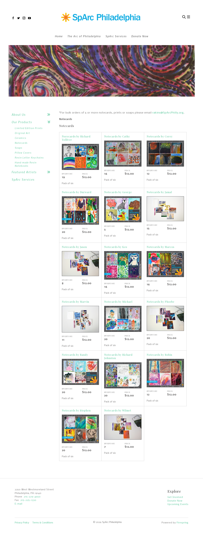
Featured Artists (32, 172)
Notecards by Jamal (159, 192)
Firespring (182, 522)
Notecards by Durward (77, 192)
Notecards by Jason (74, 247)
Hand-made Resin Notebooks (25, 164)
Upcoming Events (177, 504)
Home (59, 36)
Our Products (32, 122)
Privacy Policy (22, 522)
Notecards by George (118, 192)
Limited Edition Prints (29, 128)
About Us (32, 114)
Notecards (21, 142)
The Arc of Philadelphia (84, 36)
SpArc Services (116, 36)
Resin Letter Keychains (29, 157)
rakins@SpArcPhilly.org (168, 112)
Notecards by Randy (75, 354)
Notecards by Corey (160, 136)
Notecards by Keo (115, 247)
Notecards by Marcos (160, 247)
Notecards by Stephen (76, 410)
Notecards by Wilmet (117, 410)
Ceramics (20, 137)
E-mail (18, 504)
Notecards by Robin (159, 354)
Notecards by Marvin (75, 301)
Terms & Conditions (42, 522)
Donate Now (139, 36)
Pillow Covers (23, 152)
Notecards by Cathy (117, 136)
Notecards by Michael (118, 301)
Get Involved (175, 497)
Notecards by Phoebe (160, 301)
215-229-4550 (32, 497)
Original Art (22, 133)
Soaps (18, 147)
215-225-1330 (28, 500)
